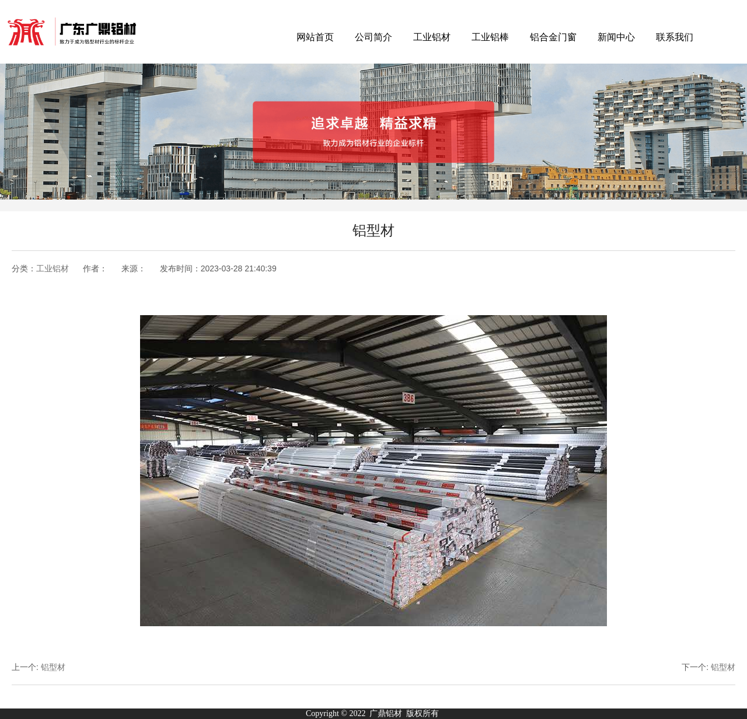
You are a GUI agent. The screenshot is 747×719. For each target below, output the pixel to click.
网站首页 (315, 37)
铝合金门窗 (553, 37)
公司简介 (373, 37)
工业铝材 (432, 37)
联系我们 (674, 37)
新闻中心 (616, 37)
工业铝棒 (490, 37)
